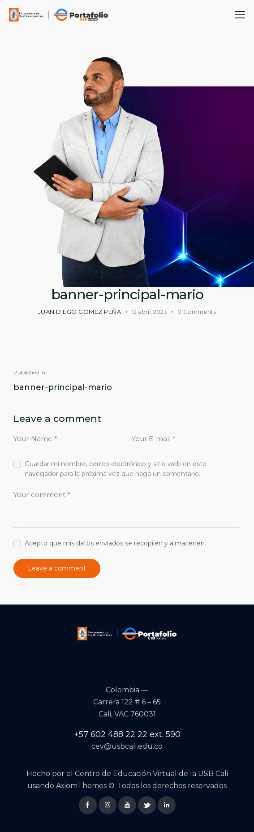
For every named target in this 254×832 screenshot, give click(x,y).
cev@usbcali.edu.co (127, 746)
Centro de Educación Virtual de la (136, 774)
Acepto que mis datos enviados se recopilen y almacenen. (115, 544)
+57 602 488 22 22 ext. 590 (127, 734)
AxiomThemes (81, 785)
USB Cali (213, 774)
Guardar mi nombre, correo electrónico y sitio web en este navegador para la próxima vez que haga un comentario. (116, 469)
